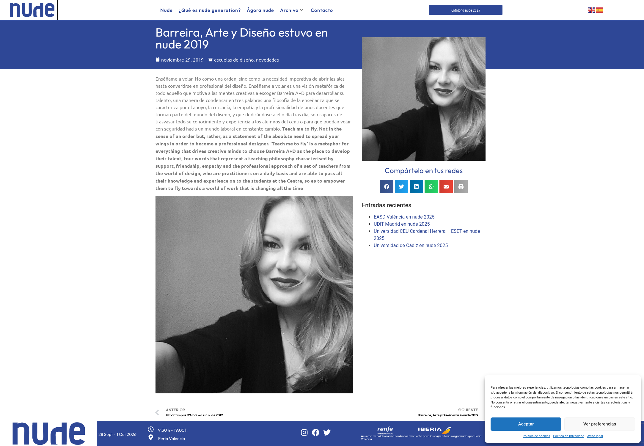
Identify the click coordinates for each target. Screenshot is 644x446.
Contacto (322, 10)
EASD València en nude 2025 (404, 217)
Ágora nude (260, 10)
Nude (166, 10)
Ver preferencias (599, 424)
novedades (267, 59)
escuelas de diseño (234, 59)
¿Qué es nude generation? (210, 10)
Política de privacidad (568, 436)
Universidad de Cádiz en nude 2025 (411, 245)
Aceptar (526, 424)
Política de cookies (536, 436)
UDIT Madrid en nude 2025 (402, 224)
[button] (386, 186)
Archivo (291, 10)
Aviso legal (595, 436)
